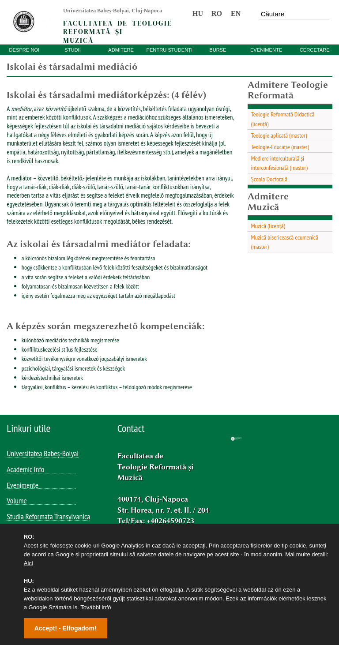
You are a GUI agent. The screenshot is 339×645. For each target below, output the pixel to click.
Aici (28, 563)
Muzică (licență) (268, 225)
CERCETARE (315, 49)
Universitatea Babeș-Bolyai (43, 454)
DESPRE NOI (24, 49)
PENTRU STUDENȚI (169, 49)
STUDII (72, 49)
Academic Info (25, 469)
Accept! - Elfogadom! (65, 628)
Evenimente (22, 485)
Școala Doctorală (269, 179)
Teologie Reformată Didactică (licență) (283, 119)
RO (216, 13)
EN (236, 13)
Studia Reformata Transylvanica (48, 517)
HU (197, 13)
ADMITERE (121, 49)
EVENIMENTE (266, 49)
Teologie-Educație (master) (280, 146)
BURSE (217, 49)
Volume (16, 501)
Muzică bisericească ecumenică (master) (284, 242)
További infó (95, 607)
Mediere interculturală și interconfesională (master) (279, 163)
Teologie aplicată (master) (279, 135)
